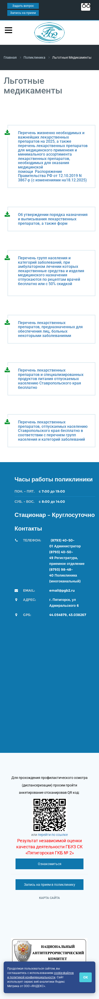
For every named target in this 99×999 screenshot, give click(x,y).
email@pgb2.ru (62, 590)
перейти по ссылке (53, 835)
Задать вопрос (23, 6)
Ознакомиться (49, 864)
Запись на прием (23, 13)
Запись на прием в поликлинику (49, 885)
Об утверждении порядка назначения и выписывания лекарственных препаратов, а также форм (53, 219)
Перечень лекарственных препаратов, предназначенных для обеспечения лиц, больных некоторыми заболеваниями (50, 329)
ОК (85, 977)
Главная (10, 57)
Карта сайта (49, 898)
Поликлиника (34, 57)
